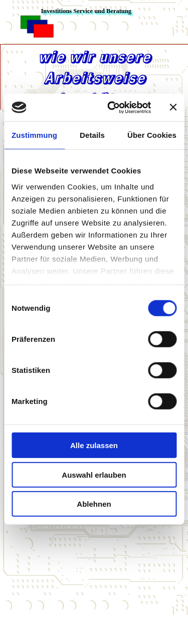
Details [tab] (92, 135)
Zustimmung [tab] (34, 135)
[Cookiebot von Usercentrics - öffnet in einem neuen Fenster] (112, 107)
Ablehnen (94, 504)
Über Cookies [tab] (151, 135)
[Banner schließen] (172, 107)
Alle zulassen (94, 445)
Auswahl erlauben (94, 474)
